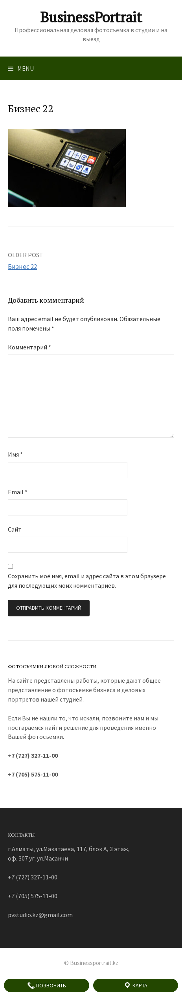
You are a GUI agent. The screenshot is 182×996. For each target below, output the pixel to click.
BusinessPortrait (91, 17)
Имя (15, 454)
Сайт (15, 529)
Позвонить (46, 985)
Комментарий (29, 347)
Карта (135, 985)
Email (18, 492)
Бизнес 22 (22, 266)
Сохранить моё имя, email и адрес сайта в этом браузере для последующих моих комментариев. (87, 580)
